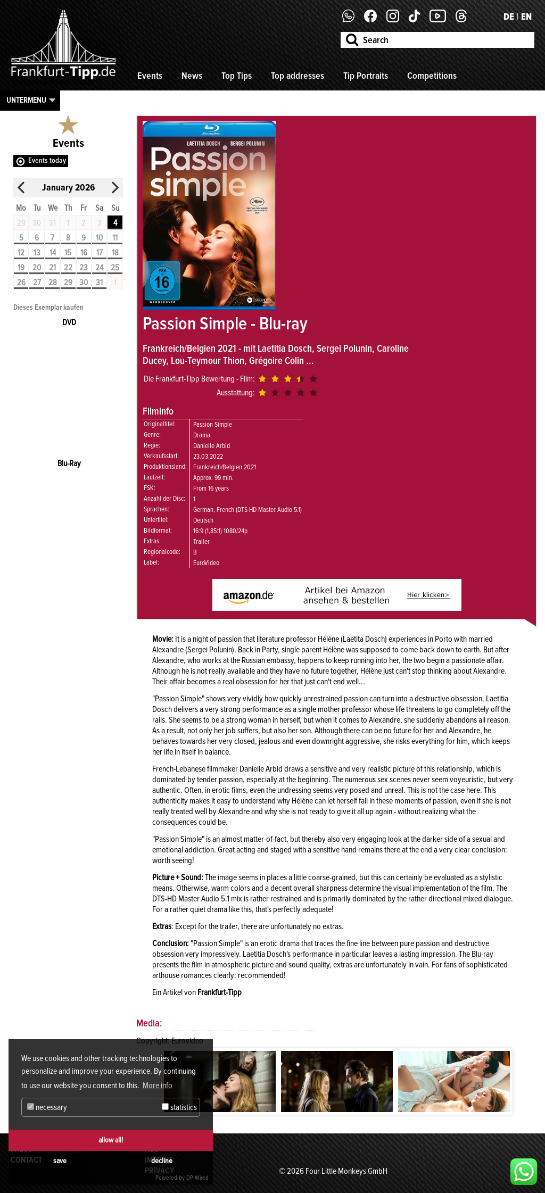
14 (52, 252)
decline (161, 1160)
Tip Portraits (365, 75)
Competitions (432, 75)
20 (36, 267)
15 (67, 252)
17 (99, 252)
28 (52, 282)
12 (21, 252)
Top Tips (236, 75)
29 (68, 282)
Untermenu (26, 100)
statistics (179, 1107)
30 (83, 282)
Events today (47, 160)
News (191, 75)
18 (115, 252)
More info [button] (157, 1085)
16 (83, 252)
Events (149, 75)
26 (21, 282)
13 (37, 252)
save (60, 1160)
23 (83, 267)
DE (508, 16)
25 (115, 267)
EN (526, 16)
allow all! (110, 1140)
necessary (47, 1107)
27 (37, 282)
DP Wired (197, 1178)
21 (52, 267)
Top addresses (297, 75)
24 (99, 267)
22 (68, 267)
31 (99, 282)
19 (21, 267)
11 (115, 238)
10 (99, 238)
